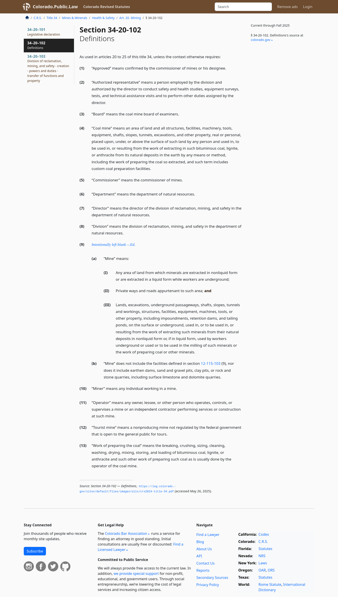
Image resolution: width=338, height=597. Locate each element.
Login (307, 6)
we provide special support (136, 573)
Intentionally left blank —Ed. (113, 244)
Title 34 (52, 18)
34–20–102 (36, 45)
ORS (271, 570)
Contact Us (205, 563)
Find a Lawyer (207, 534)
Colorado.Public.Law (55, 7)
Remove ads (287, 6)
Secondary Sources (212, 577)
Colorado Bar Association (126, 533)
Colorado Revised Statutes (106, 6)
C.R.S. (38, 18)
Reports (203, 570)
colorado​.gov (260, 40)
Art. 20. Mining (130, 18)
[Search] (243, 6)
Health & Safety (103, 18)
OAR (262, 570)
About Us (204, 548)
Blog (200, 541)
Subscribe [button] (35, 551)
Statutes (265, 548)
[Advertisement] (280, 119)
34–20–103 (48, 68)
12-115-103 (211, 363)
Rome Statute (269, 584)
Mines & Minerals (74, 18)
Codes (263, 534)
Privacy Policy (207, 584)
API (199, 556)
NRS (261, 555)
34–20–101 (43, 31)
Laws (262, 563)
